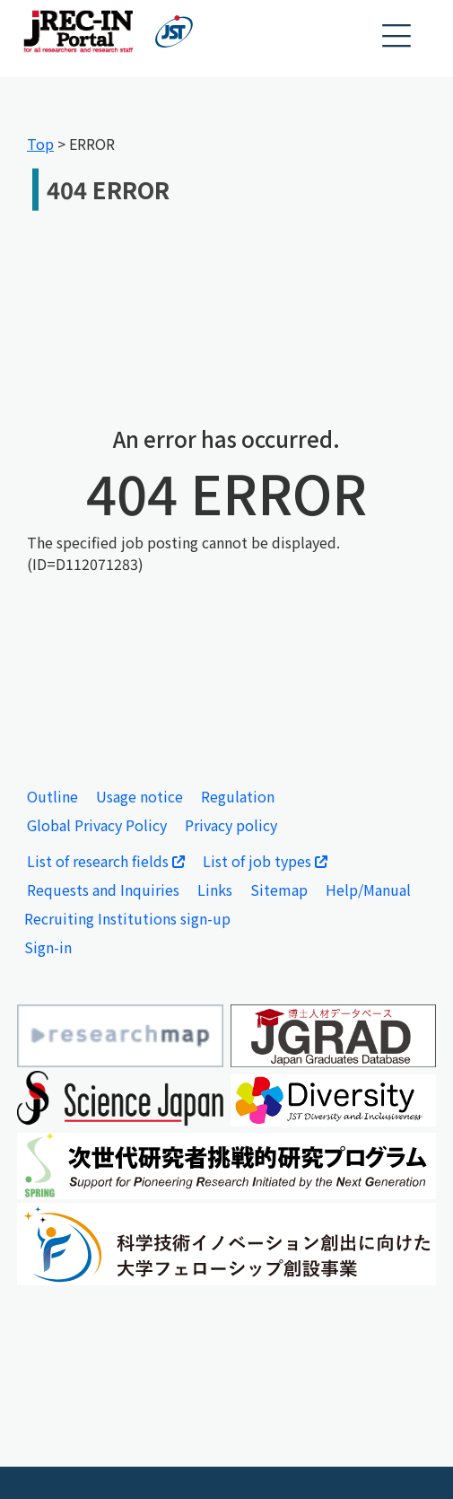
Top (40, 143)
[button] (397, 36)
